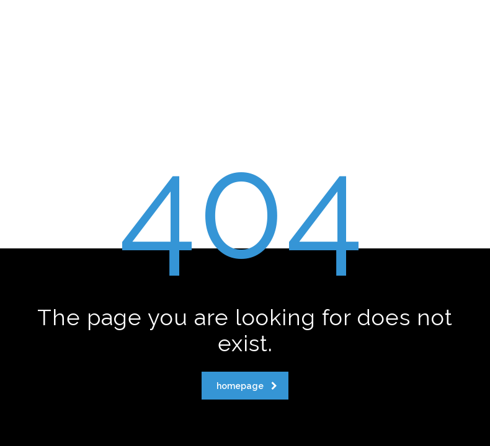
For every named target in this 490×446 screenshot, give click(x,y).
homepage (246, 386)
